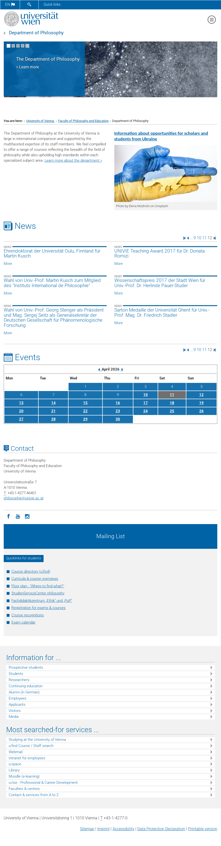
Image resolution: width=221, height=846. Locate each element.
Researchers (19, 680)
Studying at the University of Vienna (37, 739)
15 (85, 403)
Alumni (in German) (24, 692)
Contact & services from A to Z (34, 795)
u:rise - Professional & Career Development (43, 782)
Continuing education (26, 686)
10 (199, 238)
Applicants (17, 704)
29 (85, 419)
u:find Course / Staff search (31, 746)
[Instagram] (27, 516)
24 (145, 411)
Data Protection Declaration (161, 828)
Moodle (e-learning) (24, 776)
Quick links (52, 4)
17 (145, 403)
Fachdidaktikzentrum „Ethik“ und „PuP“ (41, 600)
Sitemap (87, 828)
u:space (15, 764)
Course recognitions (27, 615)
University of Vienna (40, 121)
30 (118, 419)
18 (172, 403)
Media (14, 716)
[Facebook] (8, 516)
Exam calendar (23, 622)
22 (85, 411)
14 (53, 403)
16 (118, 403)
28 (53, 419)
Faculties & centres (24, 789)
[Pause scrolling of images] (27, 46)
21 (53, 411)
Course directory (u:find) (30, 571)
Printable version (202, 828)
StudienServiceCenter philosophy (37, 593)
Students (16, 673)
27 (21, 419)
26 (201, 411)
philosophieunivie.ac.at (24, 498)
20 (21, 411)
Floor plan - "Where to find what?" (37, 586)
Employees (17, 698)
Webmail (16, 752)
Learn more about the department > (73, 160)
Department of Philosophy (36, 33)
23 (118, 411)
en (10, 4)
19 (201, 403)
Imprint (103, 828)
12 (201, 395)
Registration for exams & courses (38, 608)
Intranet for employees (27, 758)
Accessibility (123, 828)
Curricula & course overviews (34, 578)
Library (14, 770)
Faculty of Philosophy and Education (83, 121)
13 (21, 403)
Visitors (15, 710)
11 (204, 238)
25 (172, 411)
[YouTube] (18, 516)
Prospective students (26, 667)
